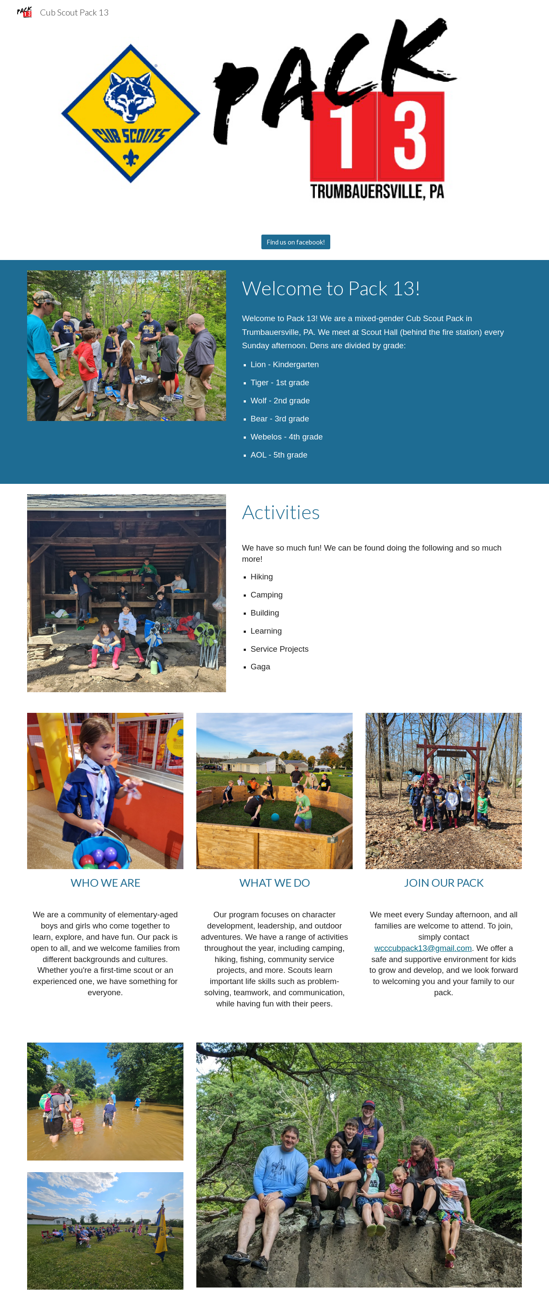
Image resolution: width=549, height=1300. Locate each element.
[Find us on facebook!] (295, 242)
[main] (380, 288)
